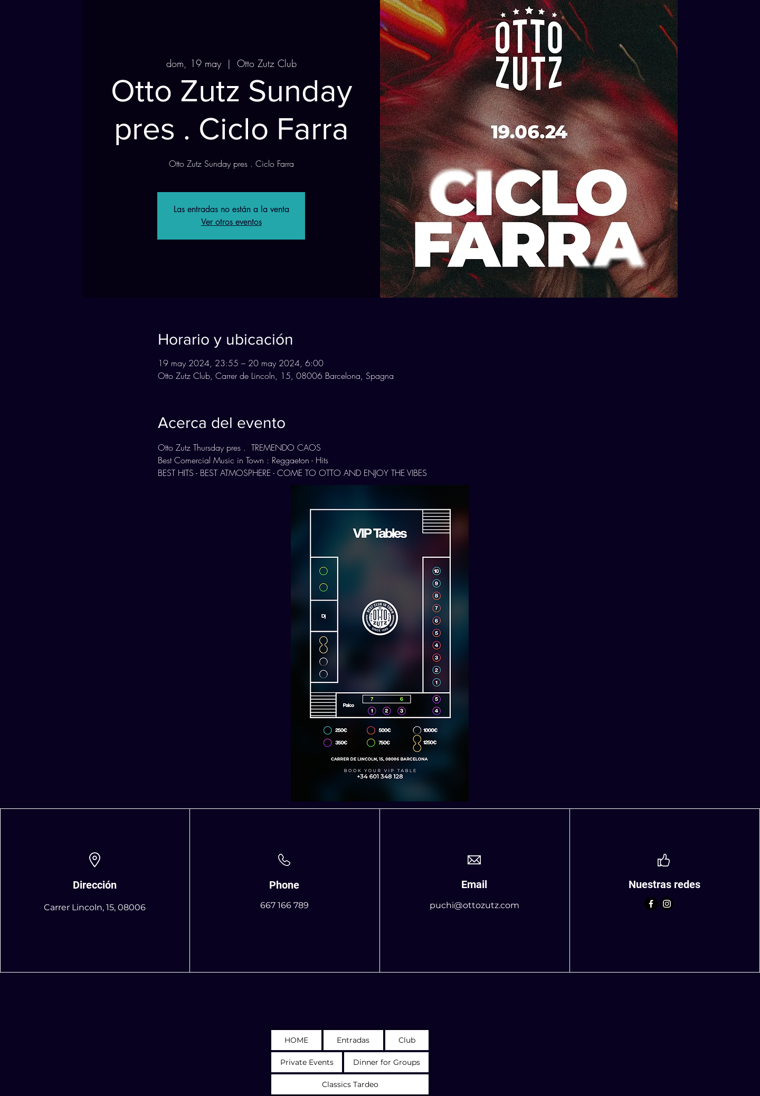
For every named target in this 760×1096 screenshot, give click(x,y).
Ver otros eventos (231, 221)
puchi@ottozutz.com (474, 905)
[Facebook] (651, 903)
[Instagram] (666, 903)
